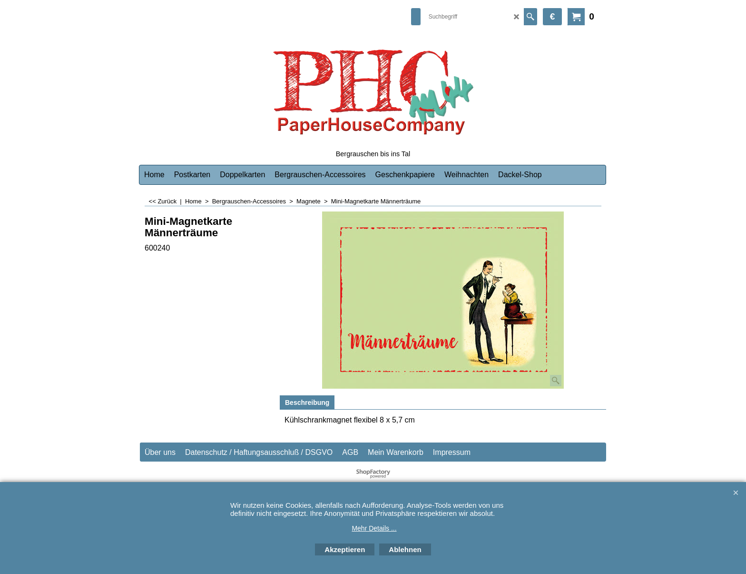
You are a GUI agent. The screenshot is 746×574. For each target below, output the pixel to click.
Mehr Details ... (374, 528)
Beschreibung (307, 402)
